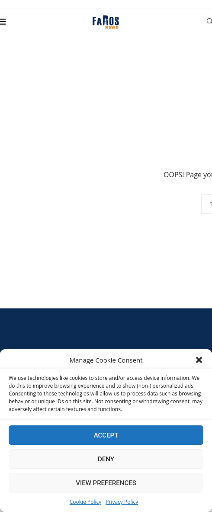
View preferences (106, 483)
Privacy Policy (122, 502)
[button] (199, 360)
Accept (106, 435)
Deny (106, 459)
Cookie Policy (85, 502)
